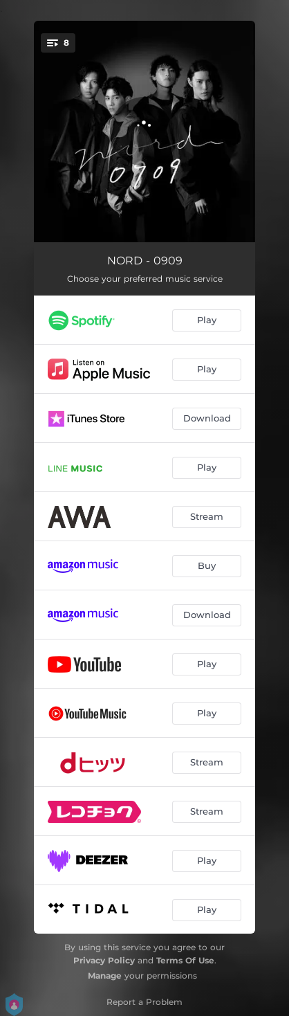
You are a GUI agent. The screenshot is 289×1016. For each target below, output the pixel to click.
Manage (105, 975)
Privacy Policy (104, 960)
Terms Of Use (185, 960)
